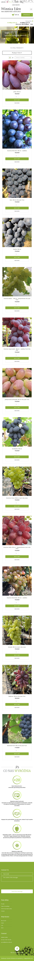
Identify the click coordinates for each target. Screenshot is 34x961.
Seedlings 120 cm (25, 22)
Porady (2, 904)
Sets (31, 24)
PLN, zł (21, 2)
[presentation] (11, 885)
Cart (2, 925)
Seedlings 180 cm (12, 22)
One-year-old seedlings (22, 24)
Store (2, 927)
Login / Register (15, 4)
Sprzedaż (26, 15)
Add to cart (17, 99)
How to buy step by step (6, 908)
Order (2, 923)
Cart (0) (15, 15)
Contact (3, 911)
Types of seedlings (5, 906)
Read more (17, 103)
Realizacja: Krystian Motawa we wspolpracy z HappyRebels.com (17, 958)
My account (3, 920)
